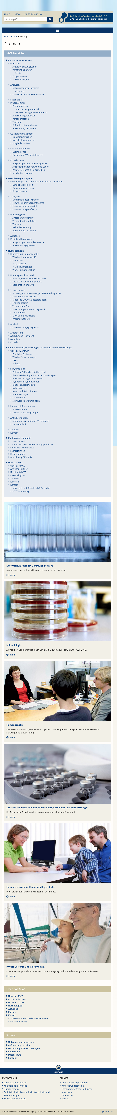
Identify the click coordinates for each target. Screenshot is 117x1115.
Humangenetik (14, 724)
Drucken (107, 1111)
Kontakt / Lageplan (33, 14)
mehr (12, 575)
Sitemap (18, 14)
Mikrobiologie (13, 645)
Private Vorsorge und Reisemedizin (25, 966)
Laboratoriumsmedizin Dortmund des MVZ (29, 565)
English (7, 14)
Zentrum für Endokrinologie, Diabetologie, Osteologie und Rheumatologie (47, 807)
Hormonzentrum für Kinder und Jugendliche (30, 887)
